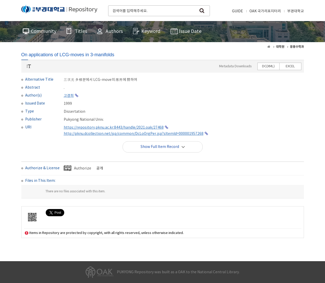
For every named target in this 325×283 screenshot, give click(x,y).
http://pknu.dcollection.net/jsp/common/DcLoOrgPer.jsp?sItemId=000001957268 (133, 134)
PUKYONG (59, 10)
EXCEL (290, 66)
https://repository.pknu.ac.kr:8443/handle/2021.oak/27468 (114, 128)
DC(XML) (268, 66)
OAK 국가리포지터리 (265, 11)
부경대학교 (295, 11)
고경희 (69, 96)
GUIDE (237, 11)
